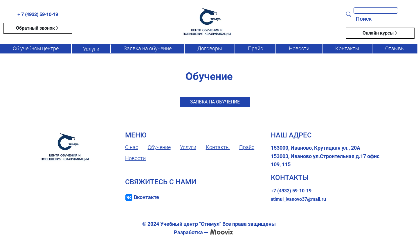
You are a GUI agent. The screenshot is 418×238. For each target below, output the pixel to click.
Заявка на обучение (148, 48)
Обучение (159, 147)
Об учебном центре (36, 48)
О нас (131, 147)
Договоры (209, 48)
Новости (299, 48)
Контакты (347, 48)
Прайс (255, 48)
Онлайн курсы (380, 33)
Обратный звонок (38, 28)
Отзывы (395, 48)
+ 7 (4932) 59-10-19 (37, 14)
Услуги (91, 49)
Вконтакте (146, 197)
